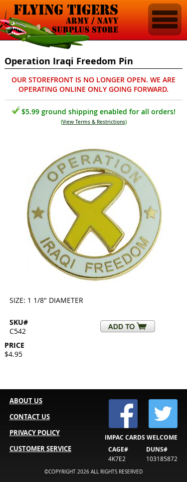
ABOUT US (25, 400)
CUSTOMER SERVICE (40, 448)
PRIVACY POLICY (34, 432)
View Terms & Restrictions (93, 122)
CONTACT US (29, 416)
